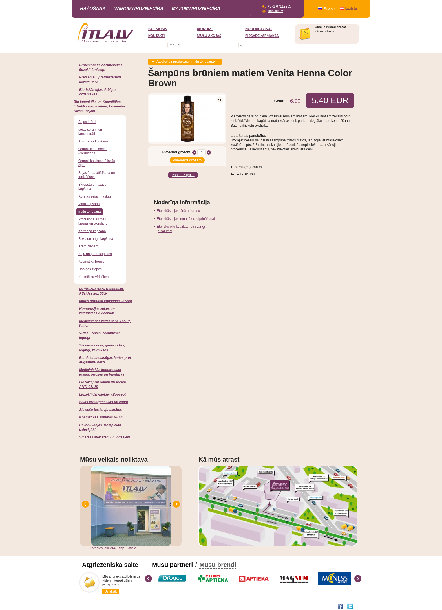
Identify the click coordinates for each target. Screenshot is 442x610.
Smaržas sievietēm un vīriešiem (104, 437)
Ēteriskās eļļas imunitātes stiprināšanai (186, 218)
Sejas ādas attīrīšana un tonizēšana (96, 175)
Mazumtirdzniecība (196, 8)
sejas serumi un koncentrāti (90, 132)
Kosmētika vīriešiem (93, 277)
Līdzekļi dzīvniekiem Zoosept (102, 394)
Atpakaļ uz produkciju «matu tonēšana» (186, 61)
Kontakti (156, 35)
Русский (329, 8)
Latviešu (351, 8)
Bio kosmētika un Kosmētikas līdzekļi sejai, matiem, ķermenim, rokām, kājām (100, 106)
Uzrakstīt (111, 591)
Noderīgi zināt (258, 29)
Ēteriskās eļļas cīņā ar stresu (178, 210)
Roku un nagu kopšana (95, 239)
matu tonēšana (89, 212)
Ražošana (93, 8)
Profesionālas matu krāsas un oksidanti (92, 221)
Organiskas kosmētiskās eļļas (96, 163)
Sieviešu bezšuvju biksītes (100, 410)
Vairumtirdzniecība (138, 8)
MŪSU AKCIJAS (209, 35)
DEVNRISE (126, 606)
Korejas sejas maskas (94, 196)
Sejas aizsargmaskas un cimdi (103, 402)
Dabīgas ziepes (90, 269)
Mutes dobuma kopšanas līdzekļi (105, 301)
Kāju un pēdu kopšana (95, 254)
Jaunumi (205, 29)
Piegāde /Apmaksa (262, 35)
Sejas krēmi (87, 122)
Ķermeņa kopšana (92, 231)
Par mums (157, 29)
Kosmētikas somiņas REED (101, 417)
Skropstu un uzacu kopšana (92, 187)
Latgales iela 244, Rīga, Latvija (113, 548)
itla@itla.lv (275, 11)
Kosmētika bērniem (92, 262)
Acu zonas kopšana (93, 141)
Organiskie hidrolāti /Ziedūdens (92, 151)
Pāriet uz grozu (183, 174)
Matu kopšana (89, 204)
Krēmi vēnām (88, 246)
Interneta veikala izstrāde (99, 606)
